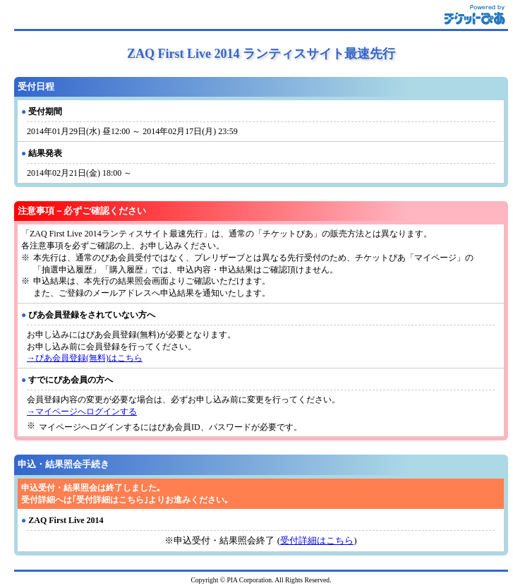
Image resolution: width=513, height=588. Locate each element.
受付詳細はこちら (317, 540)
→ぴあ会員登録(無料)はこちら (85, 358)
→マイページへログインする (82, 411)
